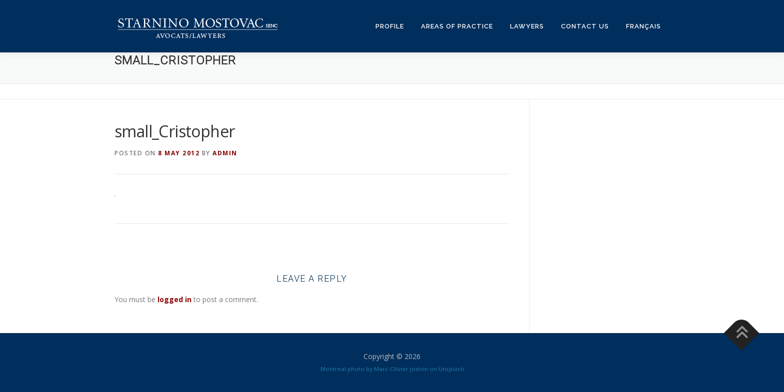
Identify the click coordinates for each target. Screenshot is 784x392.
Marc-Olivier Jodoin (401, 369)
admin (225, 153)
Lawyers (527, 26)
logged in (175, 299)
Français (643, 26)
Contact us (585, 26)
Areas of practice (457, 26)
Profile (390, 26)
